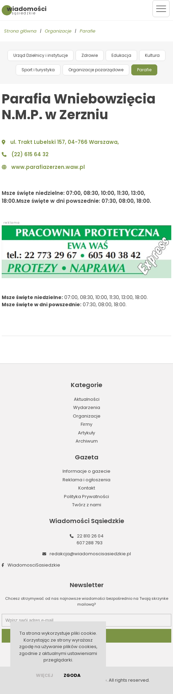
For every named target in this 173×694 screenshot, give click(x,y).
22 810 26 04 (90, 536)
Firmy (86, 424)
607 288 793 (90, 543)
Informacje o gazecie (86, 471)
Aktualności (86, 399)
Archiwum (87, 441)
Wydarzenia (86, 407)
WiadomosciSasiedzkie (34, 565)
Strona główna (20, 31)
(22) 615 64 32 (30, 154)
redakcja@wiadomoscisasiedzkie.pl (90, 553)
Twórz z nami (86, 504)
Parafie (87, 31)
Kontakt (86, 488)
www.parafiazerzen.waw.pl (48, 167)
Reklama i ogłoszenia (86, 479)
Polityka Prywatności (86, 496)
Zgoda (72, 675)
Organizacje (58, 31)
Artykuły (86, 433)
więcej (44, 675)
